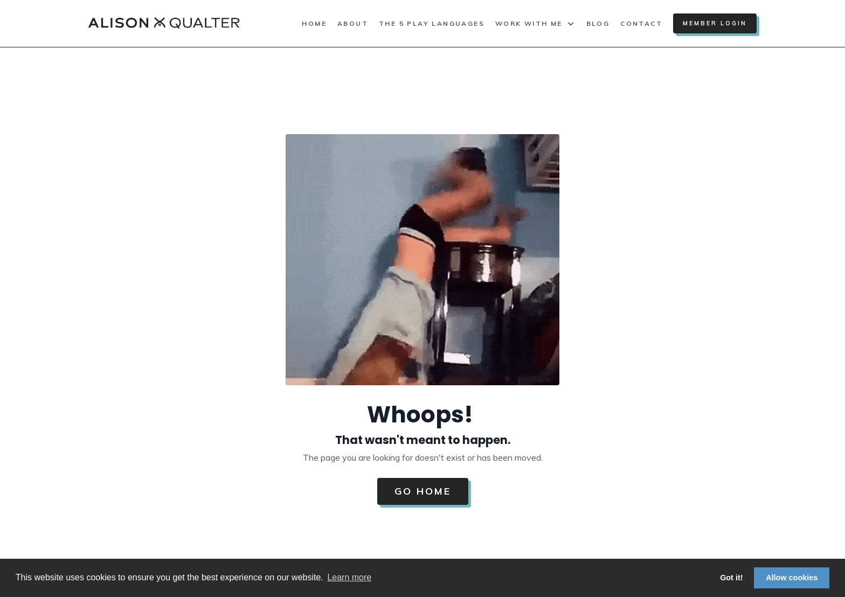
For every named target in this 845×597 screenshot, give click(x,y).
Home (314, 23)
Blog (598, 23)
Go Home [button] (422, 491)
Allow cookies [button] (792, 577)
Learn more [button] (349, 577)
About (352, 23)
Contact (641, 23)
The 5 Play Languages (431, 23)
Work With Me (535, 23)
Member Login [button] (715, 23)
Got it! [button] (731, 577)
